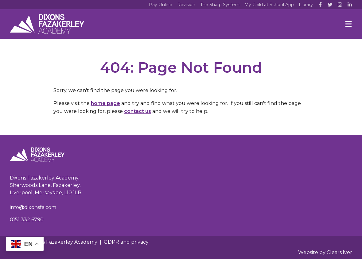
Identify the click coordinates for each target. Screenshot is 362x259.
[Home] (47, 24)
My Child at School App (269, 4)
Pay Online (160, 4)
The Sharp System (219, 4)
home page (105, 103)
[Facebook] (320, 4)
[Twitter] (330, 4)
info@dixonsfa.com (33, 207)
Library (306, 4)
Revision (186, 4)
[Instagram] (339, 4)
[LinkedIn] (349, 4)
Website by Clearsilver (325, 252)
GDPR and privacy (126, 242)
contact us (137, 111)
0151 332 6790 (27, 219)
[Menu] (348, 24)
